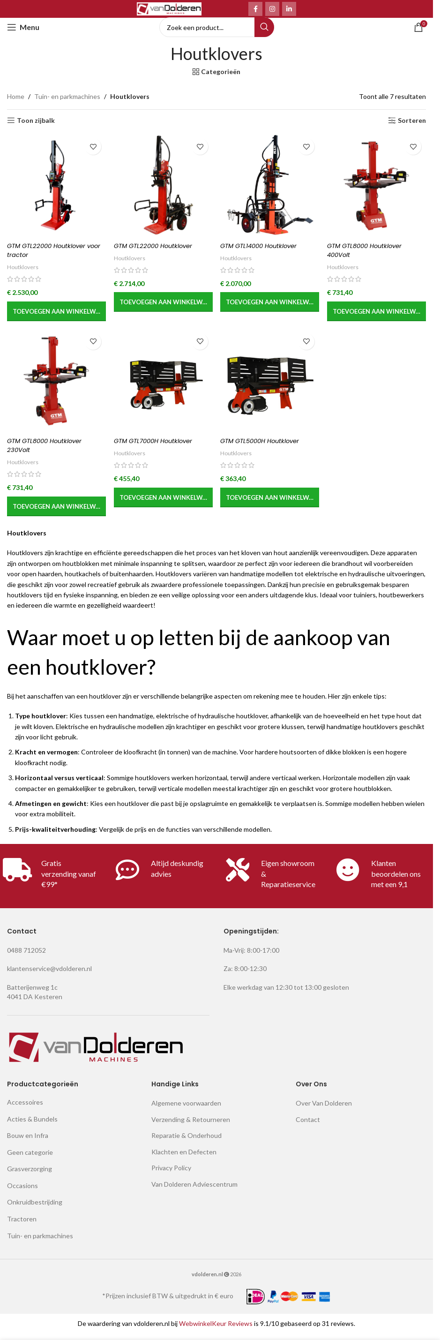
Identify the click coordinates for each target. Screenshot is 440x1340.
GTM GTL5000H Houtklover (267, 447)
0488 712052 (26, 957)
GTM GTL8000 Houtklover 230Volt (48, 451)
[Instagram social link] (272, 9)
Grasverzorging (29, 1175)
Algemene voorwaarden (186, 1110)
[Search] (216, 27)
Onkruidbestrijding (34, 1208)
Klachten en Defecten (183, 1158)
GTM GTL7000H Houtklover (158, 447)
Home (15, 96)
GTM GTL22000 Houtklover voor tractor (49, 250)
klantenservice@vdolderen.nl (49, 975)
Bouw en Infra (27, 1142)
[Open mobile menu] (23, 27)
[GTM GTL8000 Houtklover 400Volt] (379, 185)
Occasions (22, 1192)
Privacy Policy (171, 1174)
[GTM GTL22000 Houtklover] (162, 185)
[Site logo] (169, 8)
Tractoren (22, 1225)
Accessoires (25, 1109)
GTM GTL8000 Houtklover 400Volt (372, 250)
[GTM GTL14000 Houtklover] (271, 185)
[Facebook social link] (255, 9)
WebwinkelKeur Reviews (216, 1329)
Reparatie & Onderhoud (186, 1142)
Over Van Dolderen (324, 1110)
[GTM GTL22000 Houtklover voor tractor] (54, 185)
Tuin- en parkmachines (67, 96)
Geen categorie (30, 1158)
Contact (308, 1125)
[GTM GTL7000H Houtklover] (162, 386)
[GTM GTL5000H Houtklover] (271, 386)
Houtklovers (24, 267)
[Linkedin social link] (289, 9)
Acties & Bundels (32, 1125)
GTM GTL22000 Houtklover (157, 245)
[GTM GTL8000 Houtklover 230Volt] (54, 386)
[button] (54, 311)
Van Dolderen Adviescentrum (194, 1191)
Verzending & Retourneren (190, 1125)
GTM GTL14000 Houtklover (265, 245)
